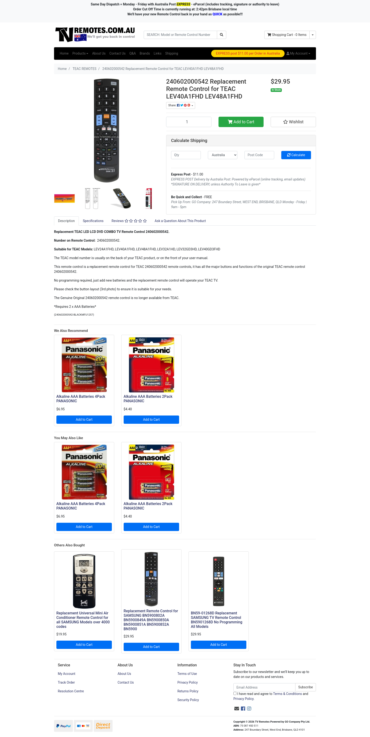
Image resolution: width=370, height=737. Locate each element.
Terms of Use (187, 674)
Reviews (129, 221)
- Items (287, 35)
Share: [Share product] (179, 105)
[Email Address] (264, 687)
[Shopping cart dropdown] (312, 35)
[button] (298, 53)
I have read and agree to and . (270, 696)
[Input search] (180, 35)
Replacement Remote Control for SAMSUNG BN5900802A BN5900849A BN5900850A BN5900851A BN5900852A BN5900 (151, 620)
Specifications (93, 221)
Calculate (296, 155)
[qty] (186, 155)
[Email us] (236, 708)
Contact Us (117, 53)
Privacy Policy (187, 682)
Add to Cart (241, 122)
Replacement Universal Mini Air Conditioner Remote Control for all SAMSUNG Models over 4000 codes (83, 620)
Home (64, 53)
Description (66, 221)
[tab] (66, 221)
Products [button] (79, 53)
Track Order (66, 682)
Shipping (171, 53)
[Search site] (221, 35)
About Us (98, 53)
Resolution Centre (71, 691)
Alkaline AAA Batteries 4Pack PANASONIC (80, 398)
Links (157, 53)
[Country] (223, 155)
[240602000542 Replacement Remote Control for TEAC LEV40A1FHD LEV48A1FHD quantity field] (188, 122)
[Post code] (259, 155)
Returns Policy (187, 691)
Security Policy (188, 700)
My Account (66, 674)
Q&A (132, 53)
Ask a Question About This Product (180, 221)
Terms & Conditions (287, 694)
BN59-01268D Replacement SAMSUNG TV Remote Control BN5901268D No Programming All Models (216, 620)
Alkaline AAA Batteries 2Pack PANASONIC (148, 398)
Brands (145, 53)
